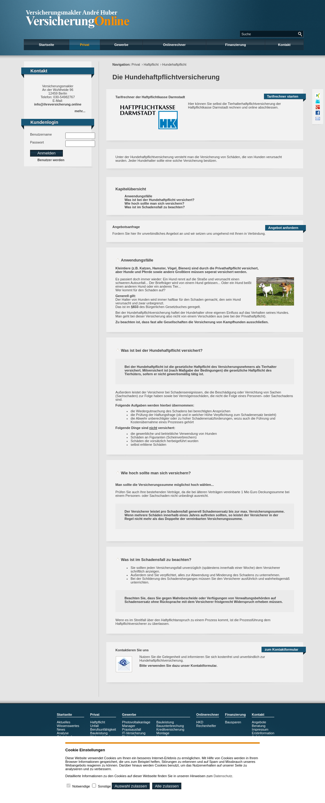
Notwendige (81, 786)
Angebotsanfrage (126, 227)
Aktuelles (63, 722)
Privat (84, 45)
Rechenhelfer (206, 726)
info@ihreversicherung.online (57, 104)
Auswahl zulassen (131, 786)
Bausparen (233, 722)
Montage (162, 733)
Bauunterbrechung (170, 726)
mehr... (80, 111)
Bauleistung (99, 733)
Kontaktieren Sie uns (132, 650)
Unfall (94, 726)
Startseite (46, 45)
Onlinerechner (174, 45)
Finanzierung (235, 45)
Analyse (63, 733)
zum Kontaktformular (281, 649)
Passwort (37, 142)
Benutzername (41, 134)
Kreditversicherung (170, 729)
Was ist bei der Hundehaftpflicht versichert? (159, 200)
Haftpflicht (151, 64)
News (61, 729)
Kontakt (284, 45)
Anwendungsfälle (138, 196)
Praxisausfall (131, 729)
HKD (199, 722)
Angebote (259, 722)
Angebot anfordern (283, 228)
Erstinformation (263, 733)
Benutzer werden (50, 160)
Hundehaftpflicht (174, 64)
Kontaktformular (204, 665)
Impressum (260, 729)
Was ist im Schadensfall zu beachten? (155, 207)
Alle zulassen (167, 786)
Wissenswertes (68, 726)
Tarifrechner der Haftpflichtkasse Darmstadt (150, 97)
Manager (128, 726)
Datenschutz (223, 776)
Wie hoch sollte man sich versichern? (154, 203)
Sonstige (104, 786)
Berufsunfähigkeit (103, 729)
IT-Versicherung (133, 733)
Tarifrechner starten (282, 96)
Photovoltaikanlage (136, 722)
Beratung (258, 726)
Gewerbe (121, 45)
